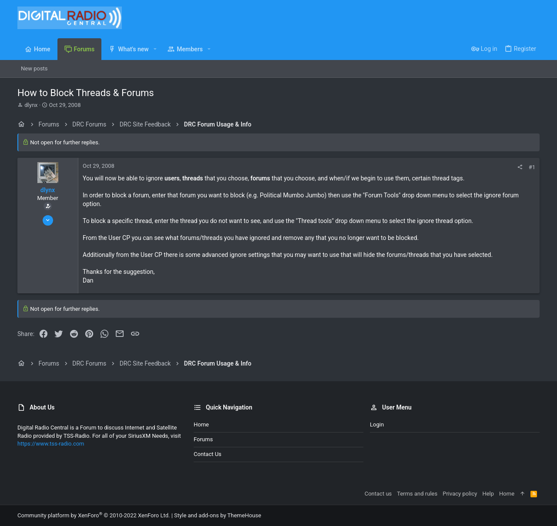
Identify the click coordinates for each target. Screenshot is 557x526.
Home (201, 424)
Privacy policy (460, 493)
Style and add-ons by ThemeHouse (217, 515)
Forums (203, 439)
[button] (155, 49)
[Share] (520, 167)
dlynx (30, 105)
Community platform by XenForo (93, 515)
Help (488, 493)
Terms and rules (417, 493)
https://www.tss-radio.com (50, 443)
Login (377, 424)
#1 (532, 167)
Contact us (207, 454)
